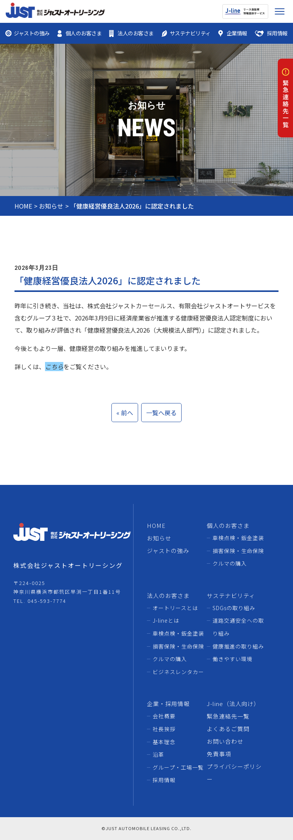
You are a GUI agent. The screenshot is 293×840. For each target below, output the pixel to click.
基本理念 (164, 742)
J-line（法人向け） (233, 704)
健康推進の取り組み (238, 646)
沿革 (158, 754)
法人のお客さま (168, 595)
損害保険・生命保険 (238, 551)
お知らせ (51, 205)
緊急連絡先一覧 (228, 716)
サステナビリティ (231, 595)
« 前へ (124, 412)
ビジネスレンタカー (178, 672)
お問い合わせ (225, 741)
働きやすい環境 (233, 659)
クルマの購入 (230, 563)
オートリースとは (175, 608)
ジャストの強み (168, 551)
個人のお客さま (228, 525)
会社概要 (164, 716)
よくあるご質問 (228, 729)
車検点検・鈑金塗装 (238, 538)
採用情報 (164, 780)
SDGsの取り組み (234, 608)
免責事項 (219, 754)
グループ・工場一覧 (178, 767)
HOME (23, 205)
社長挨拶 (164, 729)
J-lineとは (166, 620)
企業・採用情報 (168, 704)
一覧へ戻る (161, 412)
